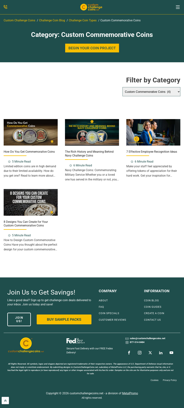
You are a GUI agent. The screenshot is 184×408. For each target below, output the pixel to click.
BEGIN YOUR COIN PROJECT (92, 48)
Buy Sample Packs (64, 319)
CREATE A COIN (154, 313)
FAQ (101, 307)
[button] (177, 7)
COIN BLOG (151, 300)
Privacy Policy (170, 380)
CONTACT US (152, 320)
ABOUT (103, 300)
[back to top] (5, 400)
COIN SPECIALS (109, 313)
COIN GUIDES (152, 307)
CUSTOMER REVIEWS (112, 320)
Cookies (154, 380)
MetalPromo (130, 393)
